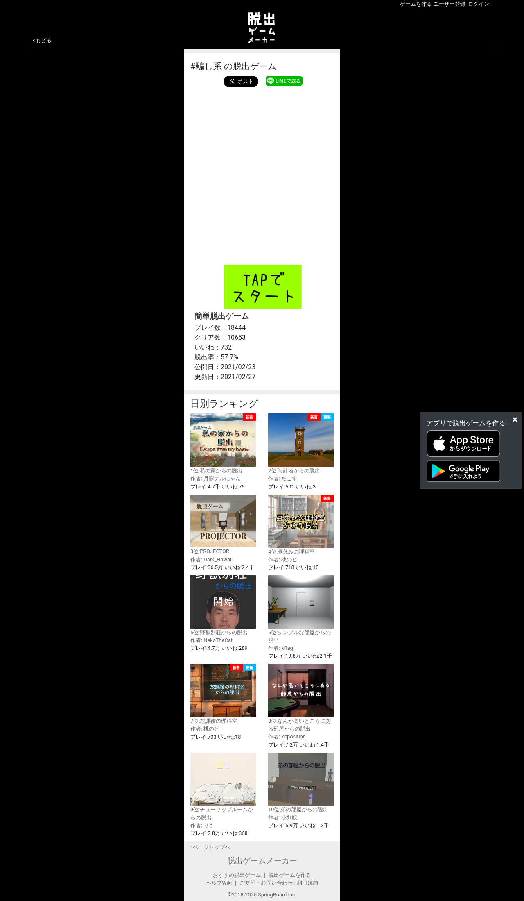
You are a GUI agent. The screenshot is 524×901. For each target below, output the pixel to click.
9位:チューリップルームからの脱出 (223, 787)
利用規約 (307, 883)
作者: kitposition (287, 736)
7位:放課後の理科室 (223, 694)
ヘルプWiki (219, 883)
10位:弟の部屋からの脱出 (301, 783)
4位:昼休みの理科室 (301, 525)
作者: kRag (280, 648)
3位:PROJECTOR (223, 525)
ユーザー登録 (449, 4)
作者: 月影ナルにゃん (215, 478)
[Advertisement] (262, 148)
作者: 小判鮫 (282, 818)
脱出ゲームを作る (290, 875)
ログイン (478, 4)
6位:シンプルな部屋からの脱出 (301, 609)
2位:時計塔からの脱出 (301, 443)
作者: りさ (202, 825)
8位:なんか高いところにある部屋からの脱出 (301, 698)
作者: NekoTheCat (211, 640)
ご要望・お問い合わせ (266, 883)
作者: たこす (282, 478)
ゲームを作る (416, 4)
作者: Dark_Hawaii (211, 559)
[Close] (514, 419)
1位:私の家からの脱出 (223, 443)
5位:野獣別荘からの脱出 (223, 605)
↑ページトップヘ (210, 847)
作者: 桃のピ (282, 559)
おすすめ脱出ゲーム (237, 875)
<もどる (42, 40)
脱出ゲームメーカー (262, 860)
